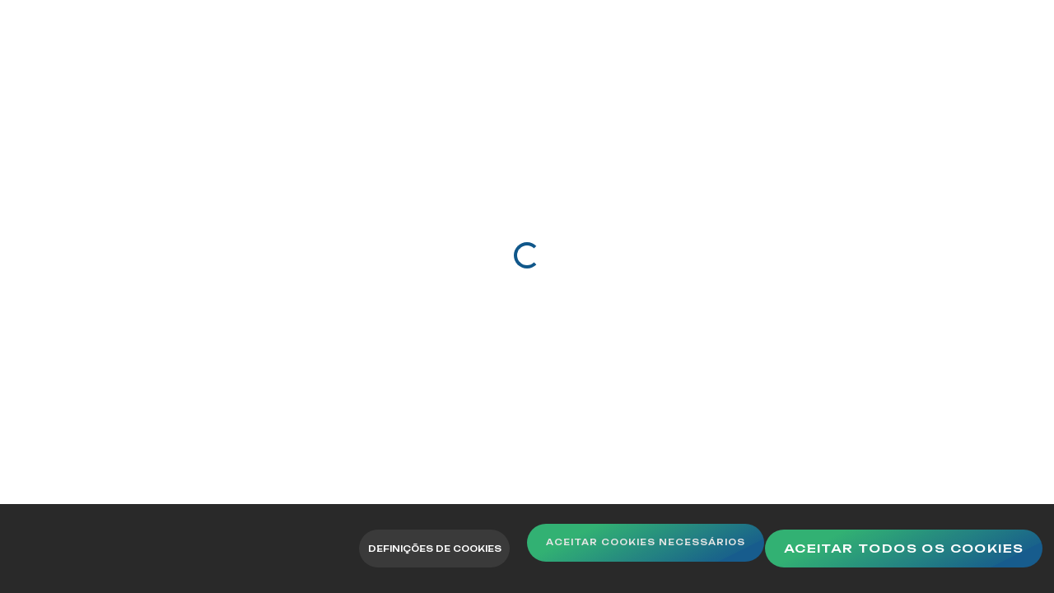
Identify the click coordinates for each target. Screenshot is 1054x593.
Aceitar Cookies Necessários (681, 548)
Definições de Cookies (415, 548)
